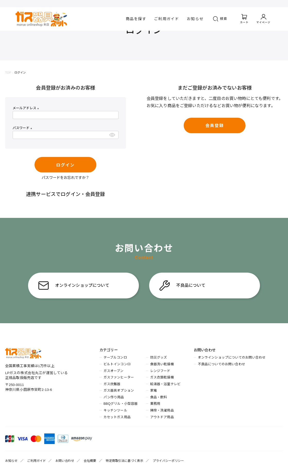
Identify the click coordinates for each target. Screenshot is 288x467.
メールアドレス (27, 108)
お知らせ (195, 19)
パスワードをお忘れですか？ (65, 178)
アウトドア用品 (162, 417)
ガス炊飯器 (112, 384)
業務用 (155, 404)
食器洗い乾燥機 (162, 364)
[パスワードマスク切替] (113, 135)
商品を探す (136, 19)
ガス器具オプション (119, 390)
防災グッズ (158, 357)
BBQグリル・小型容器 (121, 404)
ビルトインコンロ (117, 364)
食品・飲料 (158, 397)
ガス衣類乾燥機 (162, 377)
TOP (8, 72)
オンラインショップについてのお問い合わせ (232, 357)
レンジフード (160, 371)
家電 (153, 390)
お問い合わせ (64, 461)
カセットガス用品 (117, 417)
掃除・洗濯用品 (162, 410)
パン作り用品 (114, 397)
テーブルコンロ (115, 357)
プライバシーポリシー (168, 461)
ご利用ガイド (166, 19)
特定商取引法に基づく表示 (124, 461)
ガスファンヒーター (119, 377)
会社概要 (90, 461)
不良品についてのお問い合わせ (221, 364)
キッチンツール (115, 410)
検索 (224, 19)
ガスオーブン (114, 371)
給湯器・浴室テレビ (165, 384)
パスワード (23, 128)
